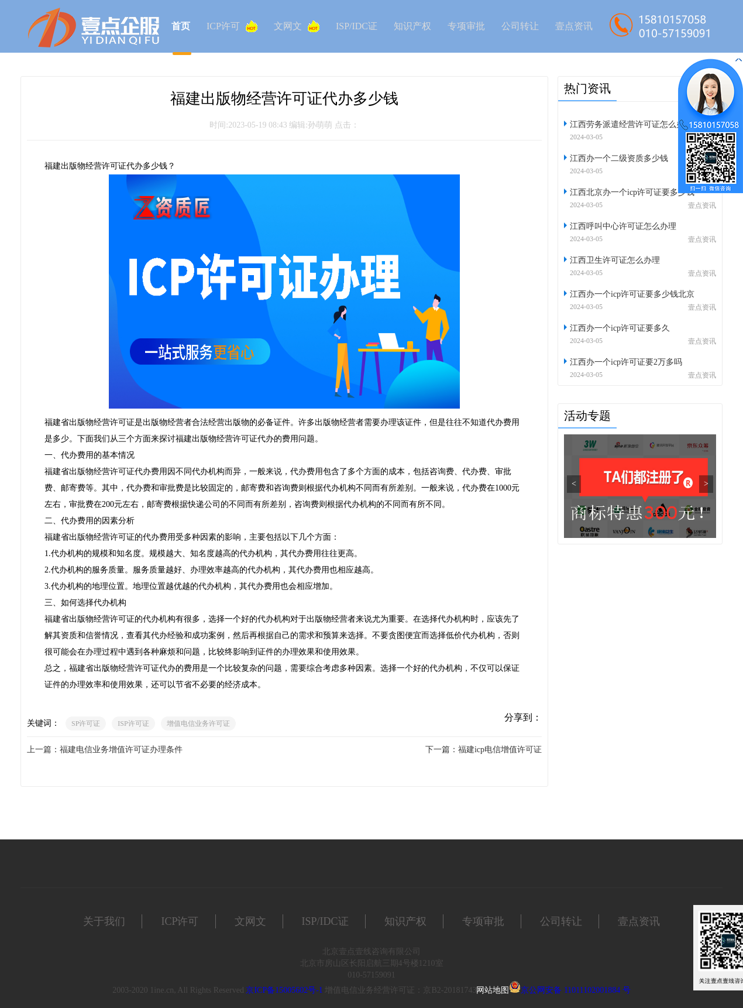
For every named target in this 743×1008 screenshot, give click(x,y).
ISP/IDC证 (356, 26)
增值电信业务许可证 (198, 723)
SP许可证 (85, 723)
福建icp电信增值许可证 (500, 749)
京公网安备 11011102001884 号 (575, 990)
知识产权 (412, 26)
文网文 (296, 26)
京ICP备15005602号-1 (284, 990)
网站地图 (492, 990)
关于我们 (104, 921)
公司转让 (520, 26)
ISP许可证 (133, 723)
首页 (180, 26)
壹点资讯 (574, 26)
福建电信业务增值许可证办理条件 (121, 749)
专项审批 (466, 26)
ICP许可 (232, 26)
